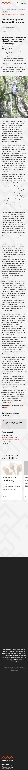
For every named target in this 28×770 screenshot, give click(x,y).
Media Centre (4, 11)
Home (2, 9)
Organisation (21, 9)
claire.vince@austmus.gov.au (10, 439)
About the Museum (11, 9)
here (9, 402)
